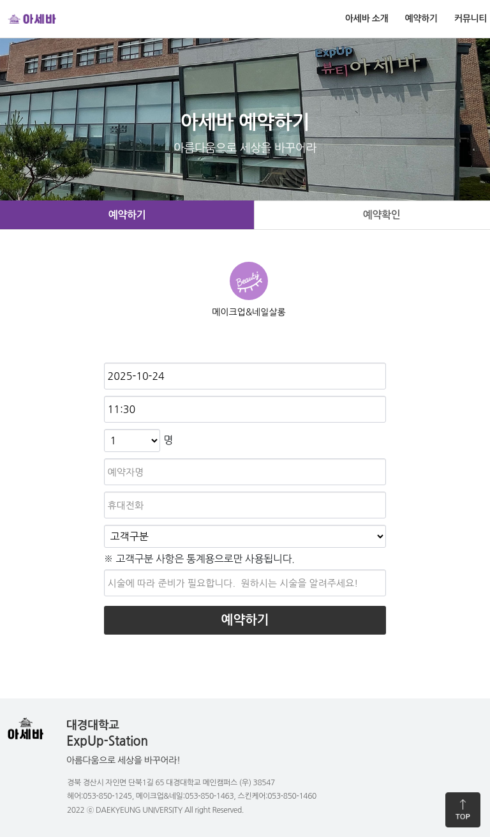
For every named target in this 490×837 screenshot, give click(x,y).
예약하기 (421, 18)
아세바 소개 (366, 18)
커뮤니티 (470, 18)
